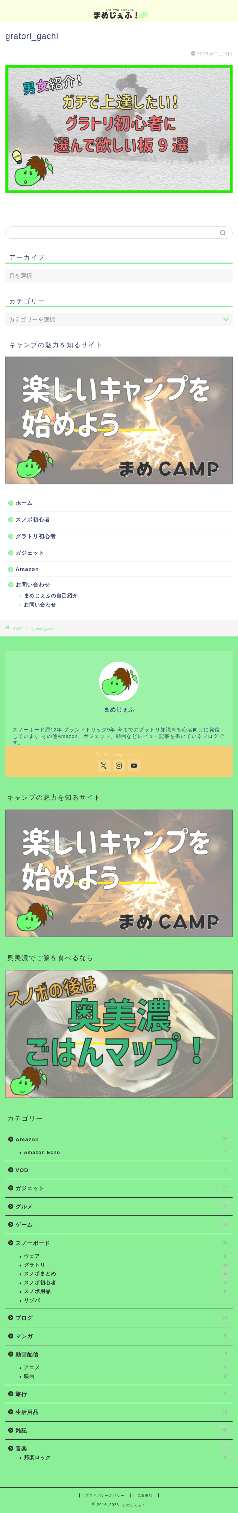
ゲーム (123, 1224)
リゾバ (127, 1300)
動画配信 (123, 1353)
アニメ (127, 1367)
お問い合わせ (33, 585)
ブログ (123, 1317)
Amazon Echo (127, 1152)
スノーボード (123, 1242)
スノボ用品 (127, 1291)
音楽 (123, 1448)
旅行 (123, 1393)
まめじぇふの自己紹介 (51, 595)
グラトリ (127, 1265)
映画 (127, 1376)
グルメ (123, 1206)
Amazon (27, 569)
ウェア (127, 1256)
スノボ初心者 (33, 519)
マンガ (123, 1335)
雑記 (123, 1430)
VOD (123, 1169)
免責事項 (145, 1495)
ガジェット (30, 553)
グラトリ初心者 (36, 536)
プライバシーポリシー (105, 1495)
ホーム (24, 503)
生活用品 (123, 1411)
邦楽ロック (127, 1457)
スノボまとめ (127, 1274)
